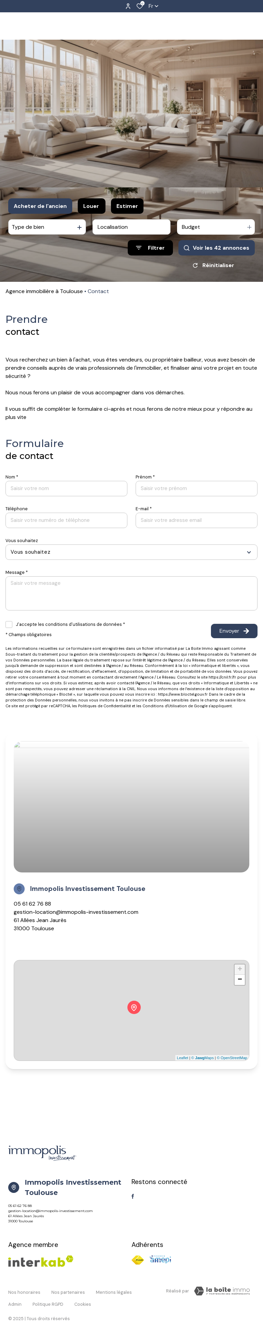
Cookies (82, 1296)
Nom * (11, 477)
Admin (15, 1296)
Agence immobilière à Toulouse (44, 291)
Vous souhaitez (21, 540)
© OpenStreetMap (232, 1058)
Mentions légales (114, 1290)
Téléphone (16, 509)
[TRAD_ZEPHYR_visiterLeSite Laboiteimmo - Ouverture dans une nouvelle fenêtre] (222, 1291)
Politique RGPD (48, 1296)
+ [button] (240, 969)
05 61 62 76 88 (32, 903)
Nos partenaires (68, 1290)
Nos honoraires (24, 1290)
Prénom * (145, 477)
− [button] (240, 980)
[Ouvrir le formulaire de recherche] (150, 247)
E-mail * (144, 509)
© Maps (202, 1058)
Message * (16, 572)
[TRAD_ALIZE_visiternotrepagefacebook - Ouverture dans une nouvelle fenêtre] (133, 1196)
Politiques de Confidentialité (104, 706)
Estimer (127, 206)
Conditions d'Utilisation (164, 706)
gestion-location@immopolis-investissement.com (76, 912)
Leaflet (182, 1058)
